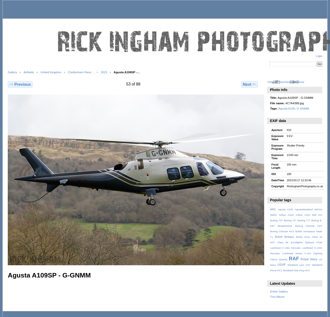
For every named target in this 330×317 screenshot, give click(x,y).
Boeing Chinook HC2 (308, 225)
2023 (104, 72)
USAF (281, 264)
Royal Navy (308, 259)
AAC (273, 209)
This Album (277, 296)
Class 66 (282, 242)
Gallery (12, 72)
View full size (275, 82)
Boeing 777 (303, 220)
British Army (303, 237)
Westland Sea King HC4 (296, 270)
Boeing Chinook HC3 (282, 231)
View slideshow (294, 82)
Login (319, 56)
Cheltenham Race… (81, 72)
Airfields (29, 72)
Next (249, 84)
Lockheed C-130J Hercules (285, 247)
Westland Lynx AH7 (298, 265)
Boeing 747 (290, 220)
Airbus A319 (286, 215)
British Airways (284, 236)
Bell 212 (317, 215)
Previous (20, 84)
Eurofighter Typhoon (302, 242)
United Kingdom (51, 72)
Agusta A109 (286, 108)
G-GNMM (302, 108)
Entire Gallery (279, 291)
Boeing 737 (276, 220)
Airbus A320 (302, 215)
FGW (319, 242)
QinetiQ (283, 259)
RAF (294, 258)
